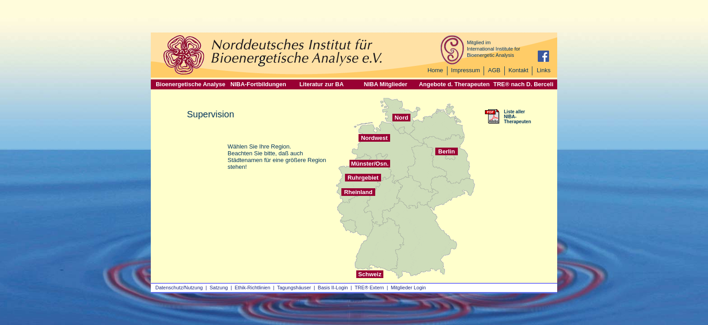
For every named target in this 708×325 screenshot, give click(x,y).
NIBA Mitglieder (385, 84)
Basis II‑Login (333, 287)
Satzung (219, 287)
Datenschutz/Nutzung (179, 287)
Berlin (446, 151)
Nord (401, 117)
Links (543, 70)
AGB (494, 70)
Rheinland (358, 192)
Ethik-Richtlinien (252, 287)
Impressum (465, 70)
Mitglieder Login (408, 287)
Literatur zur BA (321, 84)
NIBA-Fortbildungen (258, 84)
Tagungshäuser (294, 287)
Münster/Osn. (369, 163)
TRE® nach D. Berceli (523, 84)
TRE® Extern (369, 287)
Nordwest (374, 138)
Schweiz (369, 274)
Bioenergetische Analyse (190, 84)
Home (435, 70)
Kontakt (518, 70)
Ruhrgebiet (363, 177)
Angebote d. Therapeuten (454, 84)
